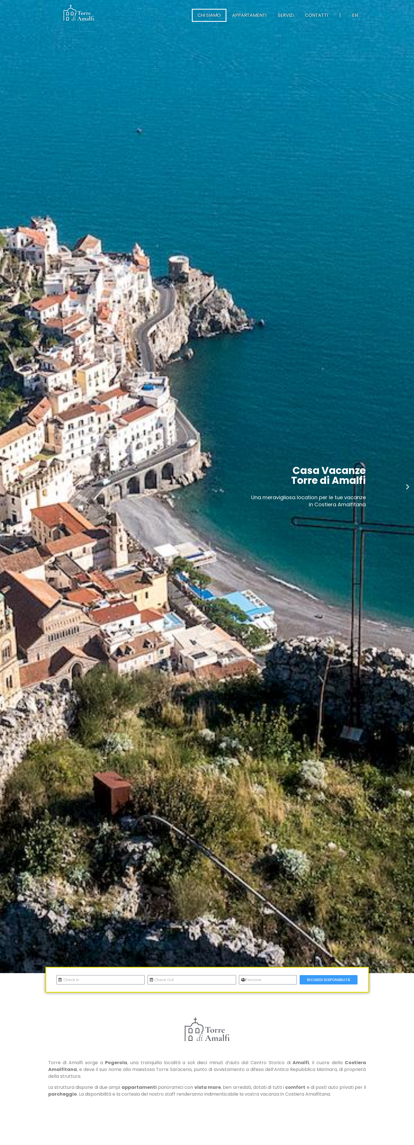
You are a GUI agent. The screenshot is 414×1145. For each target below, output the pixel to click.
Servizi (286, 15)
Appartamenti (249, 15)
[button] (6, 486)
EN (355, 15)
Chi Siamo (209, 15)
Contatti (316, 15)
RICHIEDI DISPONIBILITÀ (328, 979)
